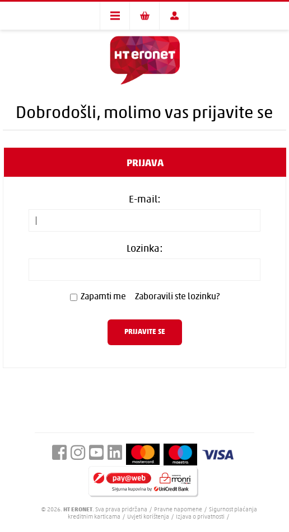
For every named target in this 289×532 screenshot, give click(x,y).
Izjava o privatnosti (200, 517)
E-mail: (145, 200)
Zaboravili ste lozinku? (177, 297)
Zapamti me (103, 297)
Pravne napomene (178, 510)
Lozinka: (145, 249)
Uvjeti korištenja (148, 517)
